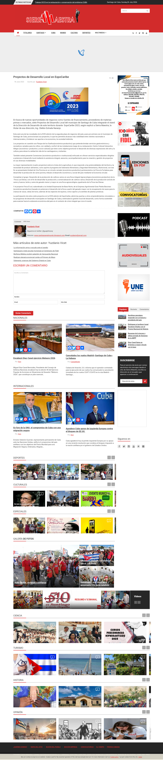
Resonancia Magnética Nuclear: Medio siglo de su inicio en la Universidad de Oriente (29, 637)
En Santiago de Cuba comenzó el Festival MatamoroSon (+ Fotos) (49, 501)
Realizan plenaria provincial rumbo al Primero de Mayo (34, 257)
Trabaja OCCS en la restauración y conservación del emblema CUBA (61, 2)
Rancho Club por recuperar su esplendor (98, 672)
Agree (140, 757)
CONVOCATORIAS (87, 747)
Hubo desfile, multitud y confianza (30, 582)
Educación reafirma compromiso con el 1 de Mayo (96, 562)
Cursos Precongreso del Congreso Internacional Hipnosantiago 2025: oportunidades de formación (96, 637)
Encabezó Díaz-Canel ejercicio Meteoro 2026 (34, 358)
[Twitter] (139, 33)
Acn (19, 362)
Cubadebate (75, 362)
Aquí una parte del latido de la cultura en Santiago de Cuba (76, 501)
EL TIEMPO (100, 747)
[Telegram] (138, 446)
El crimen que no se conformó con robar (98, 736)
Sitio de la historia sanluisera (59, 704)
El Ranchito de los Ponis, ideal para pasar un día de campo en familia (101, 527)
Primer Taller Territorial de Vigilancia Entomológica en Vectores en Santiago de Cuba (133, 637)
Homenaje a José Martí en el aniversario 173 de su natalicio (95, 583)
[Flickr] (143, 446)
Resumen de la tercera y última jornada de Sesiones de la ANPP (138, 336)
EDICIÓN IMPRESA (70, 747)
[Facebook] (136, 33)
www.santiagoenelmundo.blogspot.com (49, 235)
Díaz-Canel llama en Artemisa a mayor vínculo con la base (137, 345)
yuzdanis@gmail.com (78, 235)
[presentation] (30, 311)
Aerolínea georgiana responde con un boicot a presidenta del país (137, 317)
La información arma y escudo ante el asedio (31, 248)
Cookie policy (114, 757)
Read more (19, 585)
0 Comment (18, 221)
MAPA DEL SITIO (36, 747)
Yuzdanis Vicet (41, 82)
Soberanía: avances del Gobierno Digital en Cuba (32, 261)
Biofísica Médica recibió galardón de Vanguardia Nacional (36, 254)
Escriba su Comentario (59, 282)
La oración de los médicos (24, 672)
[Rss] (133, 33)
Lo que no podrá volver (23, 704)
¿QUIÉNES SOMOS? (20, 747)
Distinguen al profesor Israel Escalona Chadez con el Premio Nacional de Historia (138, 326)
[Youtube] (146, 33)
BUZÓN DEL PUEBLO (53, 747)
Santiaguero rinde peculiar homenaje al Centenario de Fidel (36, 251)
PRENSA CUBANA (113, 747)
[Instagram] (143, 33)
